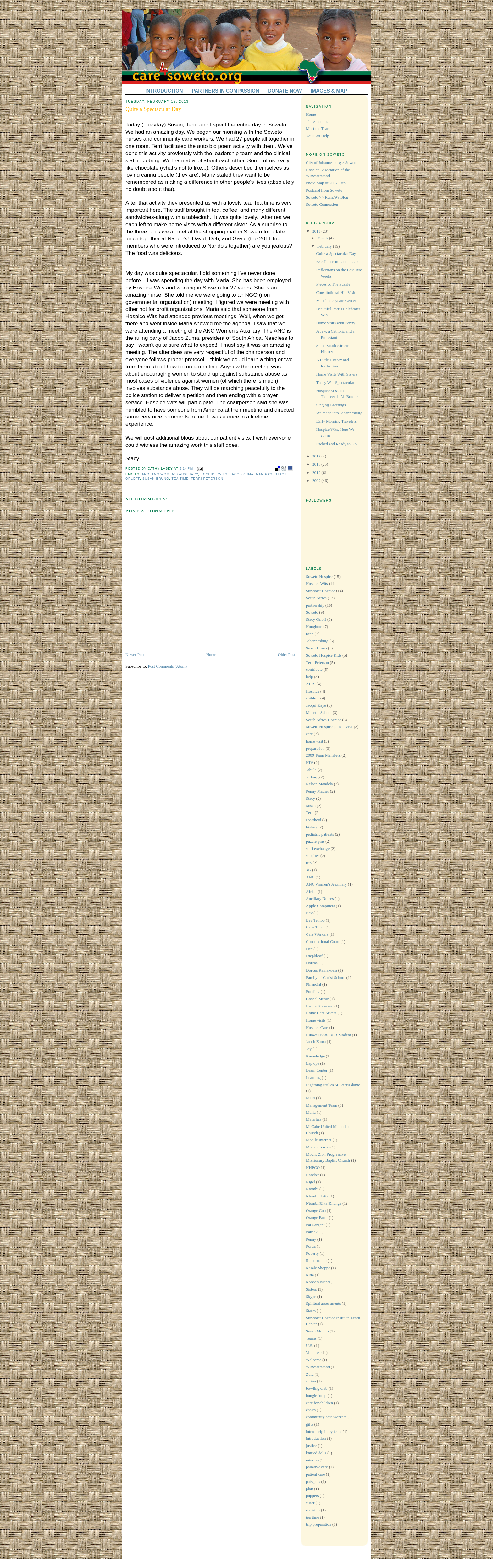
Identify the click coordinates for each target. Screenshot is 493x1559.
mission (312, 1460)
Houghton (314, 626)
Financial (313, 984)
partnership (315, 605)
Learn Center (316, 1070)
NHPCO (313, 1167)
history (311, 827)
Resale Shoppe (318, 1267)
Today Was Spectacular (335, 382)
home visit (314, 741)
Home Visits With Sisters (336, 374)
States (311, 1310)
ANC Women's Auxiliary (175, 474)
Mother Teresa (318, 1147)
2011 (316, 464)
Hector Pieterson (319, 1006)
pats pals (313, 1481)
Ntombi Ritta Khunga (323, 1203)
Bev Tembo (315, 920)
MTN (310, 1098)
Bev (309, 913)
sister (310, 1502)
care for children (319, 1402)
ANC (145, 474)
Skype (311, 1296)
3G (308, 869)
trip (309, 863)
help (309, 676)
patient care (315, 1474)
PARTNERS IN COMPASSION (225, 90)
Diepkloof (314, 955)
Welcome (313, 1359)
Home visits (315, 1020)
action (311, 1381)
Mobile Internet (318, 1139)
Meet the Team (318, 128)
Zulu (310, 1374)
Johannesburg (317, 640)
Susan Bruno (155, 478)
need (310, 633)
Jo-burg (312, 777)
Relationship (316, 1260)
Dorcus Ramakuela (321, 970)
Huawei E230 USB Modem (328, 1034)
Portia (311, 1246)
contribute (314, 669)
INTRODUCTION (164, 90)
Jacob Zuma (241, 474)
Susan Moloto (317, 1331)
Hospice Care (317, 1027)
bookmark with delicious (277, 468)
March (323, 238)
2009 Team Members (323, 755)
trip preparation (318, 1524)
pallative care (317, 1467)
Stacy (310, 798)
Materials (313, 1119)
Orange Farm (317, 1217)
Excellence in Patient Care (337, 261)
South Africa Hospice (323, 719)
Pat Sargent (315, 1224)
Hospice (312, 691)
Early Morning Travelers (336, 421)
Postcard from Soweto (324, 190)
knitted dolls (316, 1452)
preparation (315, 748)
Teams (311, 1338)
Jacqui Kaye (316, 705)
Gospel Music (317, 998)
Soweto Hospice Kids (323, 655)
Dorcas (312, 963)
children (312, 698)
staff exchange (318, 848)
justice (311, 1445)
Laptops (312, 1063)
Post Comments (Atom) (167, 666)
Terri (310, 812)
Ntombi (312, 1188)
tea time (180, 478)
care (309, 734)
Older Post (286, 654)
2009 (316, 480)
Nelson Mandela (319, 784)
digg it (283, 468)
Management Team (321, 1105)
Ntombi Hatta (317, 1196)
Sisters (311, 1289)
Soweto (312, 612)
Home (211, 654)
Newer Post (134, 654)
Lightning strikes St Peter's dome (333, 1084)
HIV (309, 762)
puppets (312, 1495)
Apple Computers (320, 905)
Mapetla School (319, 712)
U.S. (309, 1345)
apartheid (313, 819)
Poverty (312, 1253)
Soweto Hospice (319, 576)
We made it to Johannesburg (339, 413)
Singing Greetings (331, 404)
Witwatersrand (318, 1367)
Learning (313, 1077)
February (325, 246)
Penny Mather (317, 791)
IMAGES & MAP (329, 90)
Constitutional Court (323, 941)
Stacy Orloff (316, 619)
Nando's (264, 474)
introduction (316, 1438)
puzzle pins (315, 841)
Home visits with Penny (335, 323)
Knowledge (315, 1056)
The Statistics (317, 121)
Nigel (310, 1182)
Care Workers (317, 934)
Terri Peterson (207, 478)
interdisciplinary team (324, 1431)
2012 (316, 456)
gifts (309, 1424)
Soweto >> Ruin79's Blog (327, 197)
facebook (290, 468)
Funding (312, 991)
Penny (311, 1239)
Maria (311, 1112)
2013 (316, 231)
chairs (311, 1409)
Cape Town (315, 927)
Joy (309, 1048)
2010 (316, 472)
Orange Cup (316, 1210)
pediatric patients (320, 834)
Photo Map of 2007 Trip (326, 183)
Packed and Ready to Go (336, 443)
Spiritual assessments (323, 1303)
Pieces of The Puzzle (333, 284)
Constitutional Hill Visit (335, 292)
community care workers (326, 1417)
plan (309, 1488)
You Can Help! (318, 135)
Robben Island (318, 1282)
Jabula (311, 769)
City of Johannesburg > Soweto (331, 162)
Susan (311, 805)
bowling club (316, 1388)
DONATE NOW (285, 90)
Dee (309, 948)
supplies (312, 855)
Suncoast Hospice (320, 590)
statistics (313, 1510)
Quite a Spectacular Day (153, 109)
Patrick (312, 1232)
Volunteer (314, 1352)
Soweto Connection (322, 204)
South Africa (316, 598)
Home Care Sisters (321, 1013)
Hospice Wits (213, 474)
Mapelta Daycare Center (336, 300)
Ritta (310, 1274)
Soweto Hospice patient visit (329, 726)
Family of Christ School (325, 977)
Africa (311, 891)
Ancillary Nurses (320, 898)
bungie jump (316, 1395)
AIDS (310, 683)
